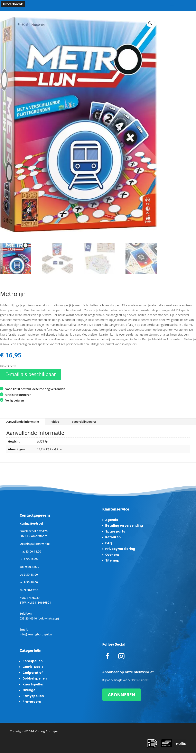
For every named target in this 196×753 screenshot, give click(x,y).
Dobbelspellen (34, 678)
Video (55, 422)
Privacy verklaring (120, 549)
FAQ (108, 543)
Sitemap (112, 560)
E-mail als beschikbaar (30, 374)
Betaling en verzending (124, 525)
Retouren (113, 537)
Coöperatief (32, 673)
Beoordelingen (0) (84, 422)
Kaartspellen (33, 684)
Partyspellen (33, 696)
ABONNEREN (121, 694)
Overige (28, 690)
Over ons (112, 555)
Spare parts (115, 531)
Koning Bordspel (46, 731)
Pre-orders (31, 702)
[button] (150, 23)
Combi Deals (32, 667)
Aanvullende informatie (22, 422)
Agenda (111, 520)
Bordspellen (32, 661)
